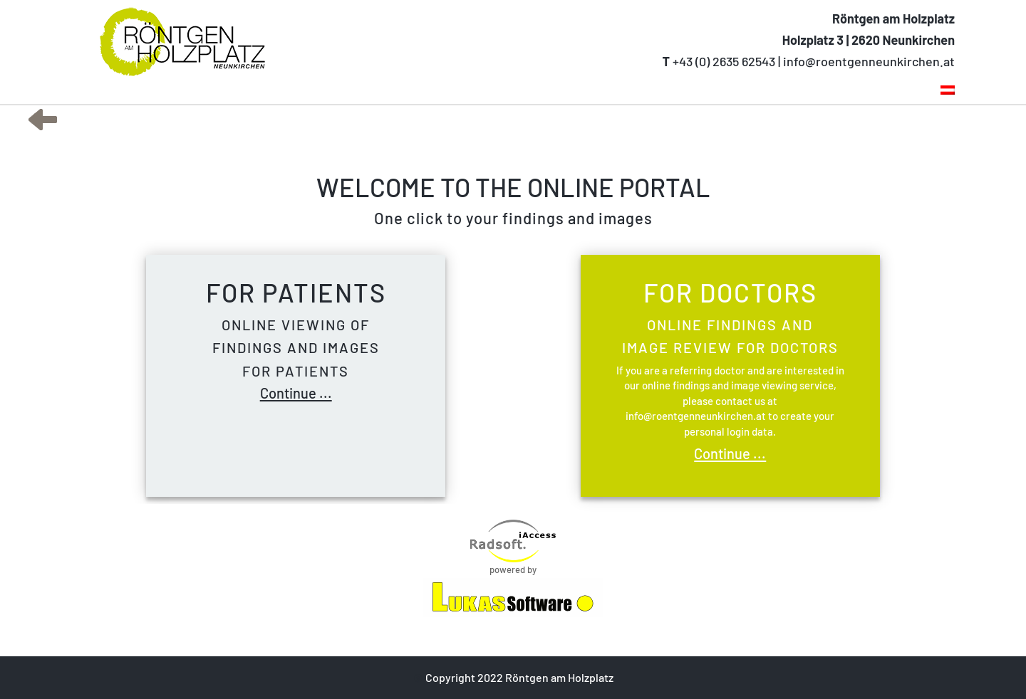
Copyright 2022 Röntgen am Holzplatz (518, 677)
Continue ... (296, 392)
